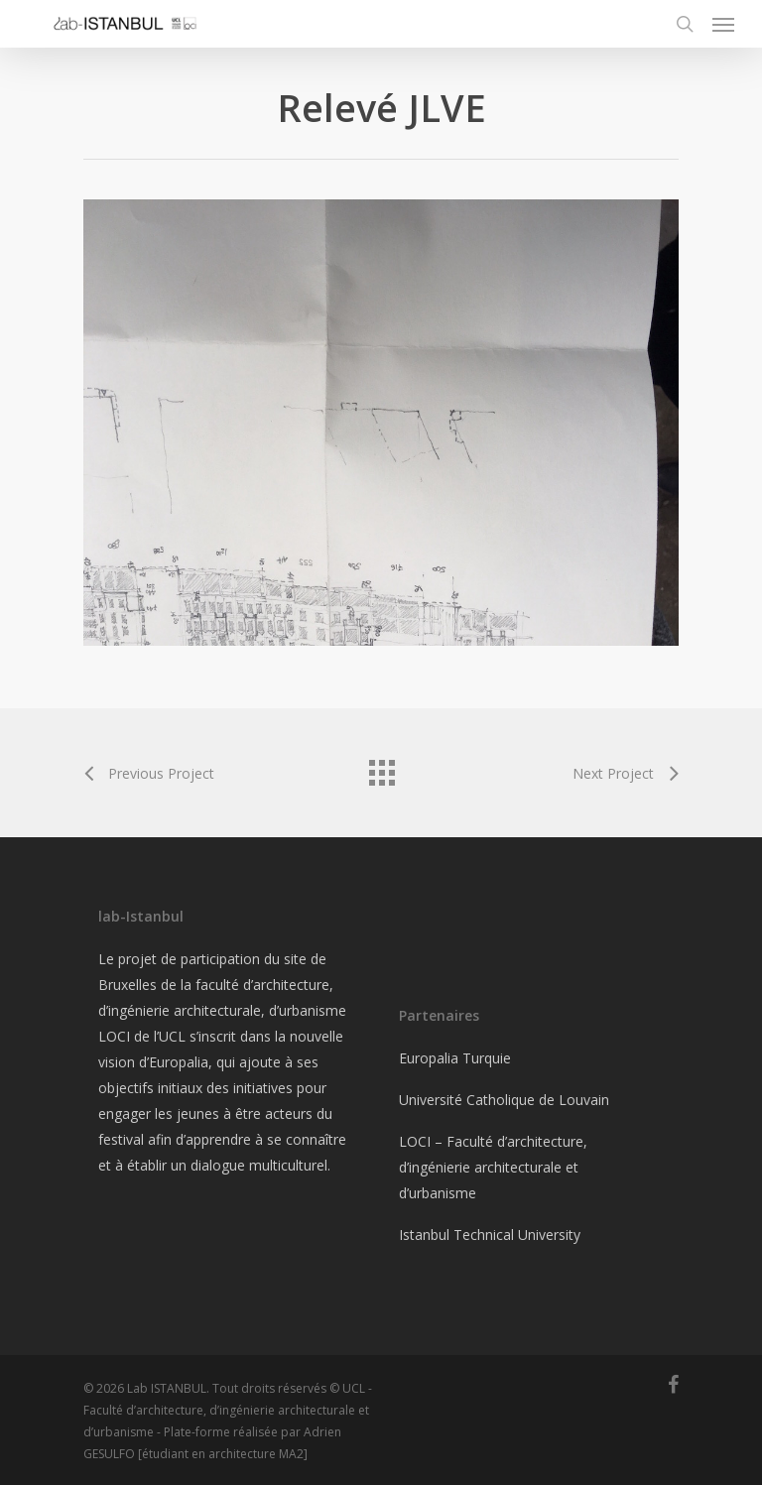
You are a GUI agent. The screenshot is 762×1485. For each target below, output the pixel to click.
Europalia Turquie (455, 1058)
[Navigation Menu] (723, 24)
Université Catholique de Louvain (504, 1099)
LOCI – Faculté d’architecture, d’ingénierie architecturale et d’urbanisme (493, 1167)
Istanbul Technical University (489, 1234)
